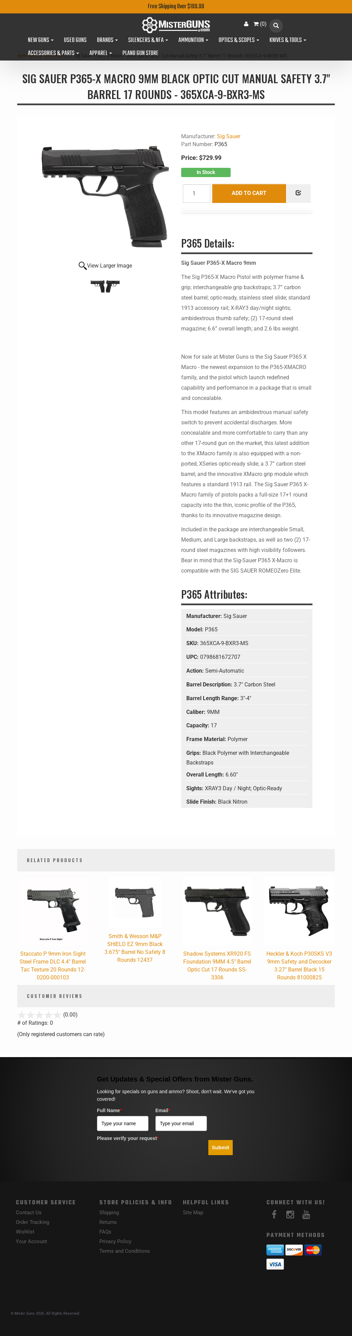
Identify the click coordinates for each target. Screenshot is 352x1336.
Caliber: (196, 712)
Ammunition (193, 40)
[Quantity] (196, 193)
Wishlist (25, 1232)
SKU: (193, 643)
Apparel (100, 53)
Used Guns (75, 40)
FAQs (105, 1232)
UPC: (193, 657)
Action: (195, 670)
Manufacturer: (204, 616)
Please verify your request (128, 1138)
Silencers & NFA (148, 40)
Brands (107, 40)
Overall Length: (206, 774)
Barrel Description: (210, 684)
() (260, 24)
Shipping (109, 1212)
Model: (195, 629)
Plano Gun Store (140, 53)
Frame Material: (207, 739)
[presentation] (149, 1157)
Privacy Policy (115, 1241)
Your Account (31, 1241)
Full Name (109, 1110)
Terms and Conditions (124, 1251)
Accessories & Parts (53, 53)
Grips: (194, 753)
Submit (220, 1147)
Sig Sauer (228, 136)
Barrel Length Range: (213, 698)
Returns (108, 1222)
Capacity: (198, 725)
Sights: (195, 788)
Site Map (193, 1212)
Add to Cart (249, 193)
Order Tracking (32, 1222)
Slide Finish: (202, 802)
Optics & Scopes (239, 40)
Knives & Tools (288, 40)
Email (162, 1110)
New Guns (41, 40)
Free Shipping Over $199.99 (176, 7)
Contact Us (29, 1212)
